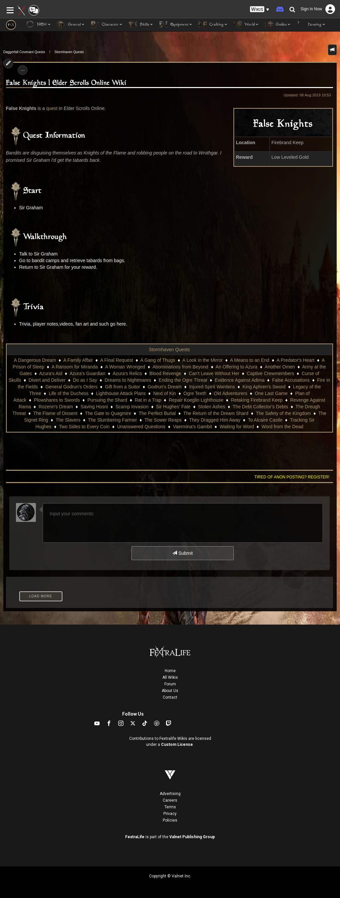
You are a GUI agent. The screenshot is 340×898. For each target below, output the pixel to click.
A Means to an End (249, 360)
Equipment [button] (175, 25)
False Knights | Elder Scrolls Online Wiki (66, 83)
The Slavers (67, 420)
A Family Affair (78, 360)
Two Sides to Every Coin (84, 426)
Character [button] (106, 25)
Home (170, 670)
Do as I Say (85, 380)
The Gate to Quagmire (108, 413)
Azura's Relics (127, 373)
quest (51, 108)
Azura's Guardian (87, 373)
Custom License (177, 744)
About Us (170, 690)
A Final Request (116, 360)
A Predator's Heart (295, 360)
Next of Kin (164, 393)
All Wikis (170, 677)
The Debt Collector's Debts (260, 406)
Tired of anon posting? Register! (291, 477)
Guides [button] (277, 25)
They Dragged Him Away (214, 420)
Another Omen (280, 366)
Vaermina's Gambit (192, 426)
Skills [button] (141, 25)
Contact (170, 697)
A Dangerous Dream (35, 360)
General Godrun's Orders (71, 386)
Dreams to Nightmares (128, 380)
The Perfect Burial (157, 413)
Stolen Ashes (211, 406)
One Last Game (271, 393)
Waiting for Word (236, 426)
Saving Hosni (94, 406)
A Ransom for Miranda (74, 366)
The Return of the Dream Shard (215, 413)
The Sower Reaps (163, 420)
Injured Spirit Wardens (212, 386)
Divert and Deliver (47, 380)
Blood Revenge (165, 373)
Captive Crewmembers (270, 373)
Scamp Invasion (132, 406)
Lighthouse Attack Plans (120, 393)
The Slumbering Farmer (112, 420)
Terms (170, 807)
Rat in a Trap (148, 400)
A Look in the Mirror (202, 360)
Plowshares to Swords (57, 400)
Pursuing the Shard (107, 400)
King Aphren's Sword (264, 386)
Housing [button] (311, 25)
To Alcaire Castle (265, 420)
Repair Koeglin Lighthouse (196, 400)
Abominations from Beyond (180, 366)
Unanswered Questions (141, 426)
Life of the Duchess (69, 393)
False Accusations (291, 380)
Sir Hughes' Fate (173, 406)
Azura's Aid (50, 373)
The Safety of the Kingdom (283, 413)
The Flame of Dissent (55, 413)
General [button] (70, 25)
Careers (170, 800)
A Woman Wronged (125, 366)
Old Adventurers (230, 393)
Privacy (170, 813)
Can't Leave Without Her (214, 373)
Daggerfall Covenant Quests (24, 52)
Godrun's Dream (165, 386)
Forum (170, 684)
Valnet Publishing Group (192, 837)
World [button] (246, 25)
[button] (259, 9)
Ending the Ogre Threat (183, 380)
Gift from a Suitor (122, 386)
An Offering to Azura (236, 366)
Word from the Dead (282, 426)
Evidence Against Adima (240, 380)
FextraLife (134, 837)
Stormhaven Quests (69, 52)
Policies (170, 820)
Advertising (170, 793)
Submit (182, 553)
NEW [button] (38, 25)
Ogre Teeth (195, 393)
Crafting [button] (213, 25)
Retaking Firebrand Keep (257, 400)
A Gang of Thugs (157, 360)
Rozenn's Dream (56, 406)
